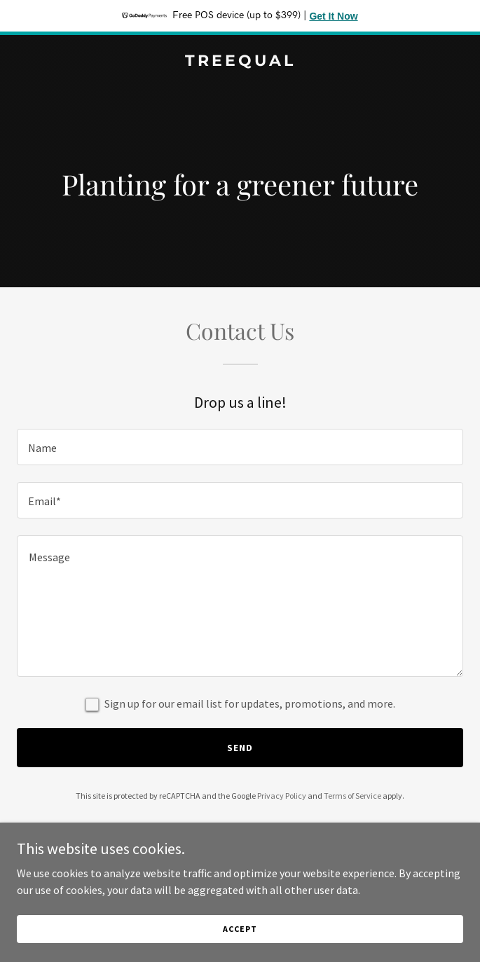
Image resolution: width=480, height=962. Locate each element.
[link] (240, 62)
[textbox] (240, 447)
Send (240, 747)
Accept (239, 928)
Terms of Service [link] (352, 795)
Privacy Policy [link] (281, 795)
